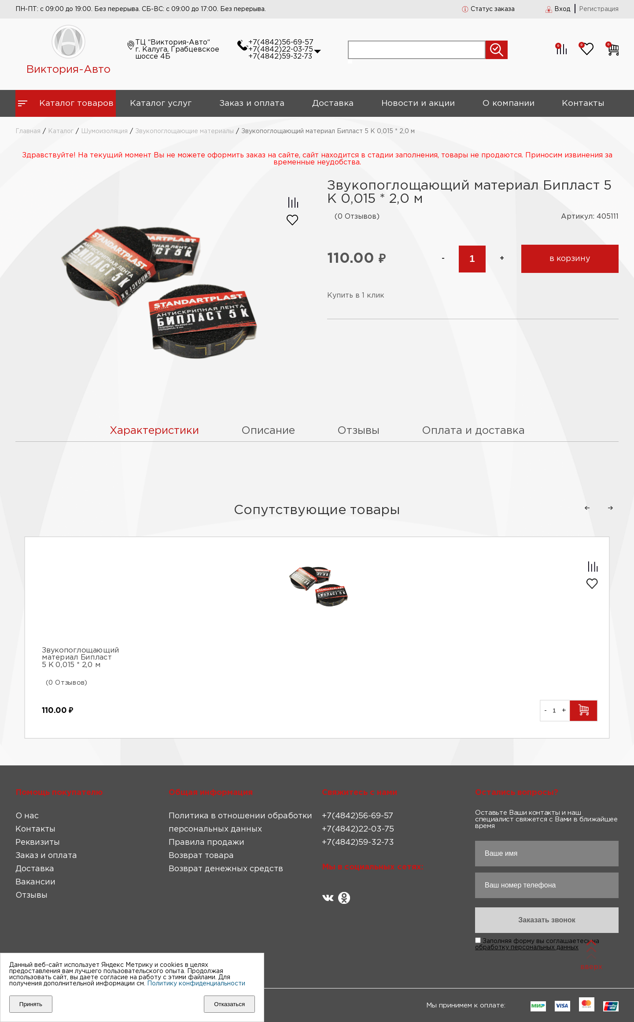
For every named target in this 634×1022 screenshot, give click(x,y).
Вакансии (35, 882)
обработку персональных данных (527, 947)
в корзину (569, 258)
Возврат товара (201, 855)
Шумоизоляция (104, 131)
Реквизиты (37, 842)
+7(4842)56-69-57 (280, 42)
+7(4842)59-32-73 (280, 56)
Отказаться (229, 1004)
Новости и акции (418, 103)
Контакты (583, 103)
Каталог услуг (161, 103)
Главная (28, 131)
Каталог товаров (76, 103)
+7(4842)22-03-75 (280, 49)
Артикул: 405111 (590, 216)
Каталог (61, 131)
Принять (30, 1004)
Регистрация (599, 9)
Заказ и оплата (251, 103)
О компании (508, 103)
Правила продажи (206, 842)
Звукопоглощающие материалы (184, 131)
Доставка (333, 103)
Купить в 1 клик (355, 295)
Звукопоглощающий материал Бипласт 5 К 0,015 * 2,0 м (80, 658)
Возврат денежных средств (226, 869)
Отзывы (31, 895)
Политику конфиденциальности (196, 983)
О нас (27, 816)
